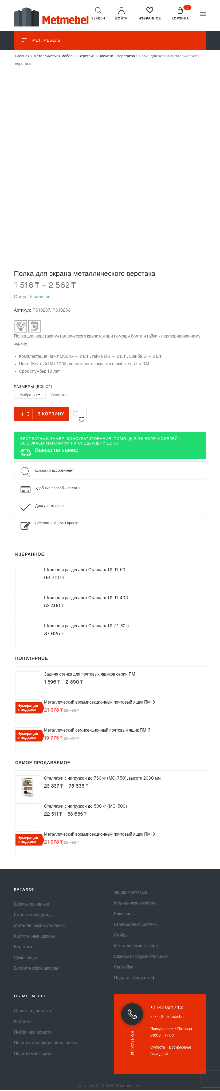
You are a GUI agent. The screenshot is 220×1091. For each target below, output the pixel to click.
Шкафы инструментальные (141, 958)
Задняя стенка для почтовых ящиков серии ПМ (90, 676)
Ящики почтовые (130, 894)
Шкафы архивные (31, 906)
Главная (22, 57)
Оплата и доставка (32, 1012)
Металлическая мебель (53, 57)
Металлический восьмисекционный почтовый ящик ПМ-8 (100, 704)
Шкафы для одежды (34, 916)
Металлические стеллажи (39, 927)
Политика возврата (33, 1055)
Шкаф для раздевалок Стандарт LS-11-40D (87, 599)
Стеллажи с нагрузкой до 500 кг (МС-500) (86, 808)
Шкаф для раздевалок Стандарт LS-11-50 (85, 571)
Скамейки (123, 969)
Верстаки (86, 57)
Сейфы (121, 937)
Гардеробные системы (136, 926)
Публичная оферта (33, 1034)
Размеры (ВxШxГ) (33, 388)
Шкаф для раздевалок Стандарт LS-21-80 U (88, 627)
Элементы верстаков (116, 57)
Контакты (23, 1023)
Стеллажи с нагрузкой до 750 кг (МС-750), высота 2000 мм (103, 780)
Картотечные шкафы (34, 938)
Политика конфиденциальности (45, 1044)
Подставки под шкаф (134, 979)
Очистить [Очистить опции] (59, 396)
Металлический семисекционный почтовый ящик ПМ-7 (98, 732)
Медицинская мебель (135, 905)
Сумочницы (25, 959)
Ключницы (124, 915)
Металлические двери (136, 947)
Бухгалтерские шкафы (36, 970)
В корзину (50, 416)
